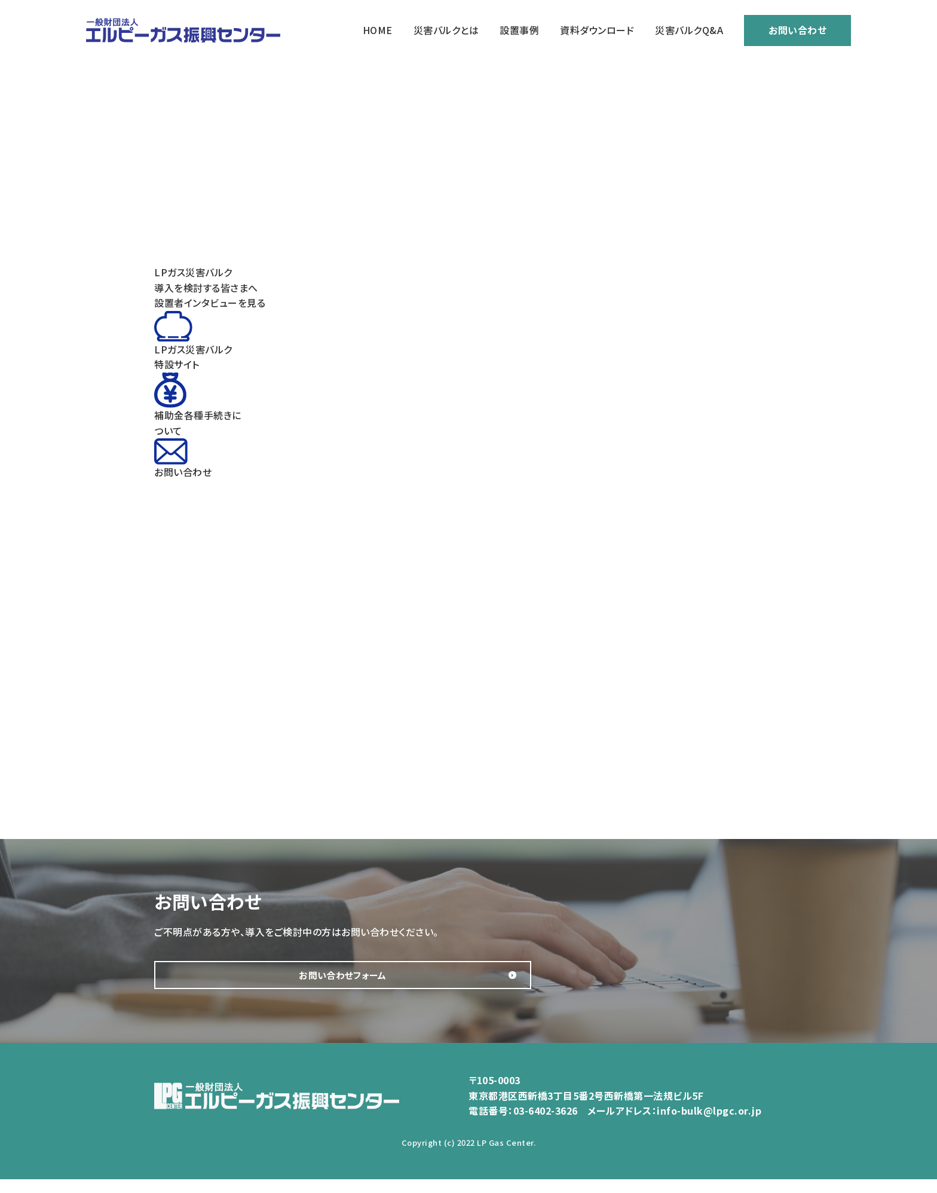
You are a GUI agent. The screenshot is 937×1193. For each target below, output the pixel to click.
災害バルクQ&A (689, 30)
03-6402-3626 (545, 1125)
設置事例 (519, 30)
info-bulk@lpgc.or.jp (709, 1125)
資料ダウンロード (597, 30)
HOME (378, 30)
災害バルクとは (446, 30)
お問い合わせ (797, 30)
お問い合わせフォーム (274, 982)
